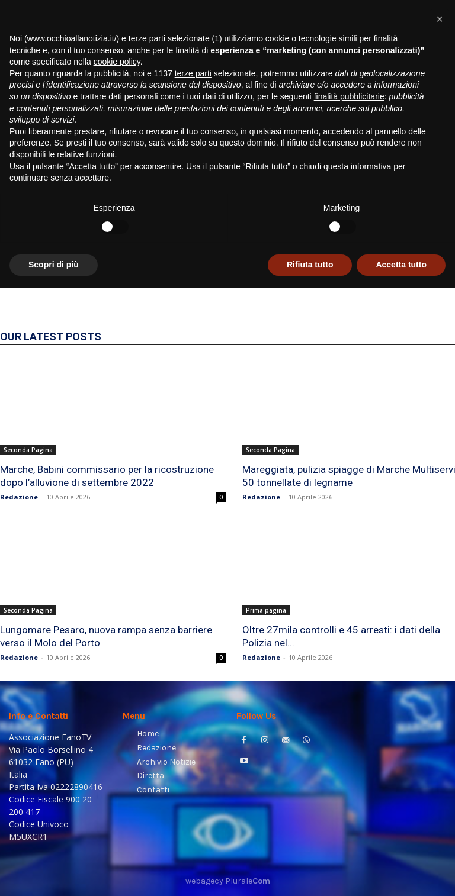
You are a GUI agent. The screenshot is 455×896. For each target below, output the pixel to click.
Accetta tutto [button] (401, 873)
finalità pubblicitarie (349, 705)
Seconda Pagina (28, 450)
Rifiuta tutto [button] (310, 873)
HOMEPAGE (395, 279)
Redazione (19, 496)
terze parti (193, 681)
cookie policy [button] (117, 670)
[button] (431, 151)
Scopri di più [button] (53, 873)
